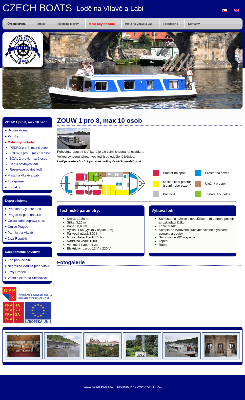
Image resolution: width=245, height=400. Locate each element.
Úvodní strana (16, 23)
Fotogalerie (170, 23)
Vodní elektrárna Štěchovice (28, 278)
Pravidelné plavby (67, 23)
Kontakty (194, 23)
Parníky (40, 23)
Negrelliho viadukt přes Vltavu (29, 266)
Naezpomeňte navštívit (22, 252)
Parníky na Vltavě (20, 232)
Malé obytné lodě (102, 24)
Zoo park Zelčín (19, 260)
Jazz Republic (18, 238)
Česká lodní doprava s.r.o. (26, 221)
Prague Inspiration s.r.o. (24, 215)
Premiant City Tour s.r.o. (25, 209)
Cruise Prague (18, 226)
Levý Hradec (17, 272)
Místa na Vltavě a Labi (139, 23)
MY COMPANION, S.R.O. (145, 386)
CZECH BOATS (37, 7)
